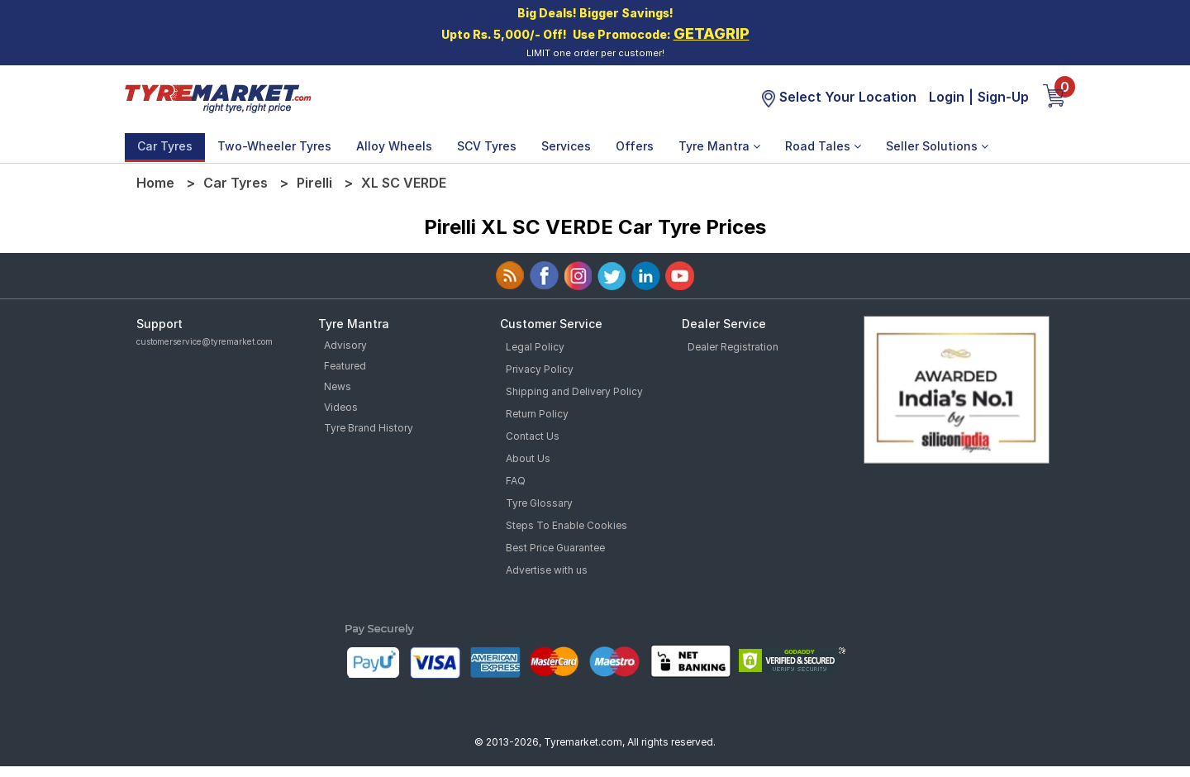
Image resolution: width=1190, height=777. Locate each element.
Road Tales (823, 146)
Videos (341, 407)
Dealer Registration (733, 347)
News (337, 386)
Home (155, 182)
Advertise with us (547, 570)
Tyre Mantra (719, 146)
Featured (345, 366)
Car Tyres (165, 146)
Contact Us (532, 436)
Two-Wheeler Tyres (274, 146)
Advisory (345, 345)
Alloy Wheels (394, 146)
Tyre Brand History (368, 428)
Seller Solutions (937, 146)
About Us (528, 458)
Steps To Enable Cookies (566, 525)
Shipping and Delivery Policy (574, 391)
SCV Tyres (486, 146)
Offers (635, 146)
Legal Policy (535, 347)
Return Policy (537, 414)
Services (566, 146)
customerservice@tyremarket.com (204, 341)
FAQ (516, 480)
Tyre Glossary (539, 503)
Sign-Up (1003, 96)
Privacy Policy (540, 369)
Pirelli (314, 182)
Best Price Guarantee (555, 547)
